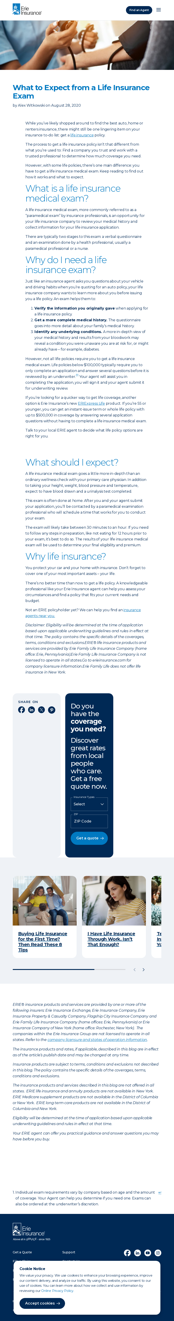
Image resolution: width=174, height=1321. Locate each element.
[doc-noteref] (77, 376)
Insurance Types (84, 797)
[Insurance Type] (89, 804)
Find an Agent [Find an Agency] (139, 10)
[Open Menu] (158, 10)
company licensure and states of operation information (97, 1040)
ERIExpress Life (91, 403)
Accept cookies (40, 1303)
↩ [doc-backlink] (159, 1192)
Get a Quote (22, 1252)
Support (68, 1252)
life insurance (82, 135)
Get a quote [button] (87, 838)
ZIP (76, 814)
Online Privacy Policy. (57, 1291)
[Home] (28, 9)
